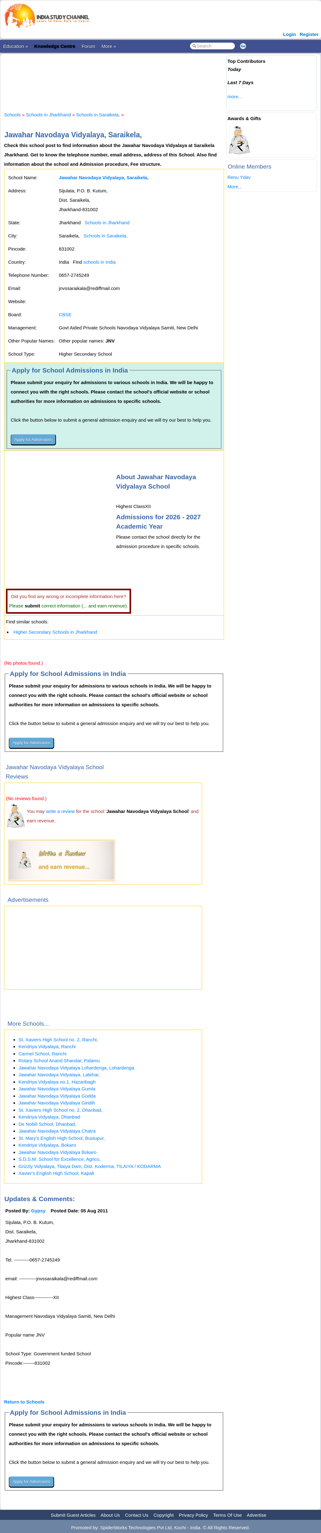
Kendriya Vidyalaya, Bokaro (47, 1145)
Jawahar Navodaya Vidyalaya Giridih (56, 1102)
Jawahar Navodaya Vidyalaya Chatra (57, 1131)
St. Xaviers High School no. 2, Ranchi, (58, 1039)
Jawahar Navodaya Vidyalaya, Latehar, (59, 1074)
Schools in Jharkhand (48, 114)
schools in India (99, 262)
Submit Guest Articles (73, 1515)
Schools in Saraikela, (98, 114)
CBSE (65, 314)
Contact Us (136, 1515)
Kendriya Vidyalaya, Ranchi (47, 1046)
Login (289, 34)
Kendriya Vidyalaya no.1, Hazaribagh (57, 1081)
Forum (88, 46)
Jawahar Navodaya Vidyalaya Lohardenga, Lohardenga (76, 1067)
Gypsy (38, 1210)
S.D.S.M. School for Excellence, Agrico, (59, 1159)
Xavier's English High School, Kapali (56, 1173)
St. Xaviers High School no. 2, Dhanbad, (60, 1110)
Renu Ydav (239, 177)
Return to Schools (24, 1401)
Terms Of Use (227, 1515)
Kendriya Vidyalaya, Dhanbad (49, 1116)
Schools (12, 114)
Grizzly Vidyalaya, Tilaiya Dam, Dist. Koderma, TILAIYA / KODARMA (89, 1166)
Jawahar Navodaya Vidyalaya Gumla (56, 1088)
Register (309, 34)
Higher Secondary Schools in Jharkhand (55, 632)
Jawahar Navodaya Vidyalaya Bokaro (57, 1152)
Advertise (257, 1515)
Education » (15, 46)
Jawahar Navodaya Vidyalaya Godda (57, 1096)
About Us (110, 1515)
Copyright (164, 1515)
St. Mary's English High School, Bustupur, (61, 1138)
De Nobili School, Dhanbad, (47, 1124)
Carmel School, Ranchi (42, 1053)
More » (108, 46)
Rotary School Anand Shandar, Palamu (59, 1060)
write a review (60, 811)
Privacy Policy (193, 1515)
